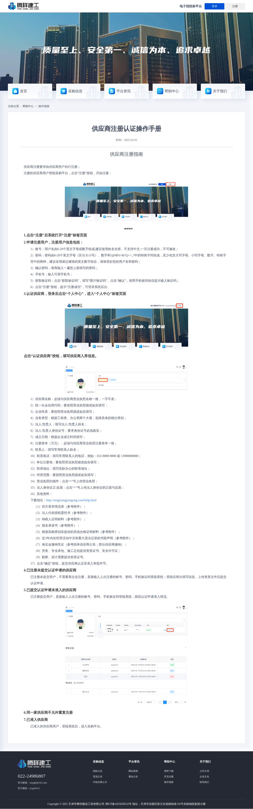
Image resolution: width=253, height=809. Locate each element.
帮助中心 (28, 106)
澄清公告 (97, 776)
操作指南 (169, 782)
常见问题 (169, 776)
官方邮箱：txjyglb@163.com (32, 782)
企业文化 (204, 776)
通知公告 (133, 776)
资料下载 (169, 771)
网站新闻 (133, 771)
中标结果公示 (100, 782)
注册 (235, 6)
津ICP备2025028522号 (118, 803)
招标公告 (97, 771)
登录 (214, 6)
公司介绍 (204, 771)
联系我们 (204, 782)
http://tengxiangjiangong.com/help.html (71, 500)
